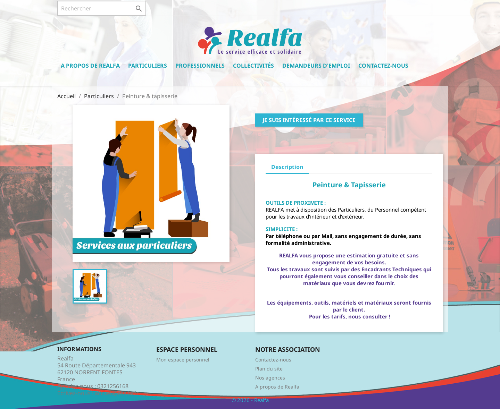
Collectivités (253, 65)
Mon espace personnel (182, 359)
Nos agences (270, 377)
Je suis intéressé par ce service (309, 120)
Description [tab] (287, 167)
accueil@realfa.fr (117, 393)
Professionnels (200, 65)
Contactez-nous (383, 65)
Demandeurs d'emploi (316, 65)
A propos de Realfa (90, 65)
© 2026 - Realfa (250, 400)
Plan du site (269, 368)
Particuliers (147, 65)
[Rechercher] (101, 8)
